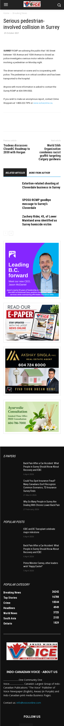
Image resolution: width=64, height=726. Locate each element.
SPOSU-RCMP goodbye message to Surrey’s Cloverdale (36, 204)
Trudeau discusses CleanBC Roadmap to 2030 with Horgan (16, 149)
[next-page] (11, 233)
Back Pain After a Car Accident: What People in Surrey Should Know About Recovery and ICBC (41, 466)
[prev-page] (5, 233)
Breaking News (20, 13)
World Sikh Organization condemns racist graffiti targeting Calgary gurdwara (50, 152)
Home (6, 13)
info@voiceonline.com (29, 702)
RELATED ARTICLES (15, 172)
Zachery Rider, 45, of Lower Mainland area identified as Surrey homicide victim (39, 220)
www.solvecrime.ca (42, 103)
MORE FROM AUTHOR (39, 172)
